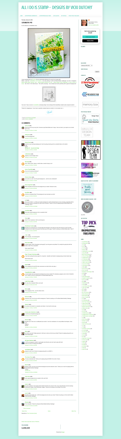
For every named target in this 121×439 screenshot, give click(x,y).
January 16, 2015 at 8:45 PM (31, 300)
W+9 (83, 336)
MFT (83, 290)
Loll (26, 200)
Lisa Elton (27, 210)
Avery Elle (84, 252)
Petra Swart (27, 242)
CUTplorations (85, 259)
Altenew (83, 249)
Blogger (63, 432)
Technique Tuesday (86, 328)
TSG (83, 327)
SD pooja (27, 161)
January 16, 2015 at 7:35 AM (31, 277)
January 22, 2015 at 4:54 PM (31, 315)
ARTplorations (85, 243)
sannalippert (27, 349)
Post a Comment (26, 408)
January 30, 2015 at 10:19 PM (31, 405)
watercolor (84, 349)
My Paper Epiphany (29, 340)
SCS (83, 309)
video (83, 347)
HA (82, 275)
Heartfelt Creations (86, 278)
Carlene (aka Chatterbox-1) (31, 312)
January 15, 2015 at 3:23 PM (31, 214)
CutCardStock (85, 265)
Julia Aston (27, 376)
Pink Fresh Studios (86, 301)
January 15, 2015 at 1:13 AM (31, 130)
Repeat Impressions (86, 306)
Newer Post (24, 411)
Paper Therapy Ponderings (31, 254)
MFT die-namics (85, 292)
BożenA (26, 319)
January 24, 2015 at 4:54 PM (31, 345)
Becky (26, 289)
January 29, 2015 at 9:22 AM (31, 389)
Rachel (26, 364)
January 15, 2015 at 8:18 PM (31, 238)
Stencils (83, 322)
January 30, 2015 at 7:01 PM (31, 398)
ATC (83, 245)
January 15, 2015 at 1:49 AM (31, 138)
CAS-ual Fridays (85, 256)
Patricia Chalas (28, 177)
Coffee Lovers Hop (86, 262)
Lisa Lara (27, 125)
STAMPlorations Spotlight (87, 316)
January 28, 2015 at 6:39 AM (31, 360)
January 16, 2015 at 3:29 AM (31, 250)
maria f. (26, 384)
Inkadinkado (84, 282)
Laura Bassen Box (86, 286)
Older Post (74, 411)
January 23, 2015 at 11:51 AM (31, 336)
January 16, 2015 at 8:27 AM (31, 284)
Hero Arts (84, 279)
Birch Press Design (86, 254)
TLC (83, 325)
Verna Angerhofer (29, 184)
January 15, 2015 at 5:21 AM (31, 157)
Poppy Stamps (85, 303)
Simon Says (84, 319)
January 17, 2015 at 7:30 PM (31, 307)
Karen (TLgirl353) (29, 169)
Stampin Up (84, 320)
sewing (83, 342)
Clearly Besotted (85, 260)
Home (21, 15)
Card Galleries (56, 15)
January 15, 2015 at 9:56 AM (31, 196)
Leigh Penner (28, 281)
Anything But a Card (86, 251)
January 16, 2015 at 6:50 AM (31, 268)
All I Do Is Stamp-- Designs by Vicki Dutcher (57, 7)
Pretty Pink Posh (85, 305)
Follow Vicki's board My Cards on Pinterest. (30, 421)
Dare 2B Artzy (85, 268)
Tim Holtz (84, 330)
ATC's (83, 246)
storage (83, 344)
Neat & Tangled (85, 297)
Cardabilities (36, 104)
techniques (84, 346)
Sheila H (27, 304)
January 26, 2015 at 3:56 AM (31, 352)
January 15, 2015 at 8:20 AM (31, 188)
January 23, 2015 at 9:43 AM (31, 327)
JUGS (83, 284)
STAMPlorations (85, 312)
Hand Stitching (85, 276)
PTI (83, 298)
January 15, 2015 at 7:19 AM (31, 172)
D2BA (83, 267)
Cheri (26, 218)
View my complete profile (93, 25)
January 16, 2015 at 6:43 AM (31, 260)
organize (84, 341)
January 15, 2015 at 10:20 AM (31, 206)
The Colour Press (29, 357)
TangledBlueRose (29, 272)
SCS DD (84, 311)
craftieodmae (28, 153)
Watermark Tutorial (86, 338)
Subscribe (90, 40)
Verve (83, 335)
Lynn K (26, 393)
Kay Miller (27, 192)
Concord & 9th (85, 263)
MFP (83, 289)
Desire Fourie (28, 142)
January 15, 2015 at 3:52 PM (31, 221)
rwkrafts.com (27, 370)
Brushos (34, 79)
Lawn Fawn (84, 287)
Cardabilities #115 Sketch (35, 80)
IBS (83, 281)
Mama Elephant (85, 294)
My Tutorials (63, 15)
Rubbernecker (85, 308)
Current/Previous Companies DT (31, 15)
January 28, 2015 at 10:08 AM (31, 372)
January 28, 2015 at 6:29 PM (31, 380)
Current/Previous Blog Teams (45, 15)
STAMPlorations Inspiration (87, 314)
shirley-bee (27, 134)
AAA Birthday (85, 241)
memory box (84, 339)
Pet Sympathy (85, 300)
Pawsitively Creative (29, 226)
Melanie (26, 402)
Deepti (26, 264)
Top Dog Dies (85, 331)
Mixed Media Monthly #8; (45, 82)
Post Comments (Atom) (32, 413)
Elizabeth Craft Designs (87, 271)
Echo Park (84, 270)
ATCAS (83, 248)
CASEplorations (85, 257)
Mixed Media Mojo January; (29, 82)
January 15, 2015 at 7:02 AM (31, 165)
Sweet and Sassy (85, 324)
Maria (26, 331)
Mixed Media (84, 295)
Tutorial (83, 333)
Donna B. (27, 296)
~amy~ (26, 235)
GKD (83, 273)
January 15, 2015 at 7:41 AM (31, 180)
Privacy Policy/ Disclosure (74, 15)
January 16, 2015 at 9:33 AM (31, 292)
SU (82, 317)
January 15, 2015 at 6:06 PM (31, 230)
